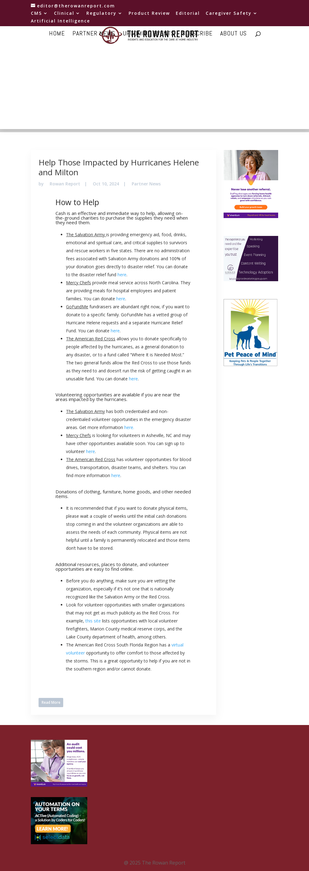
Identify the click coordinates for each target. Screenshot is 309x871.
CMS (36, 13)
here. (129, 427)
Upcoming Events (148, 34)
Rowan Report (65, 184)
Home (57, 34)
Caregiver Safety (229, 13)
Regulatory (101, 13)
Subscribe (197, 34)
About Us (233, 34)
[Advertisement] (154, 86)
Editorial (188, 13)
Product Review (149, 13)
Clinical (64, 13)
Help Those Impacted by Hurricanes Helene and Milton (119, 167)
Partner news (93, 34)
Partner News (146, 184)
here (121, 275)
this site (93, 621)
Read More (51, 702)
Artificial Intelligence (60, 21)
